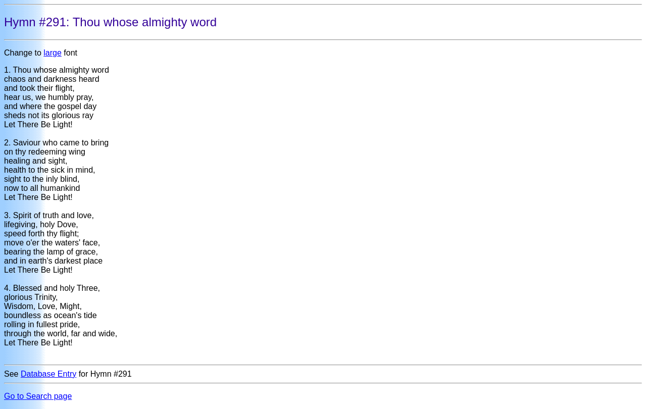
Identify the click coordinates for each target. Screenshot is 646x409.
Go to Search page (38, 396)
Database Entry (48, 374)
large (52, 52)
